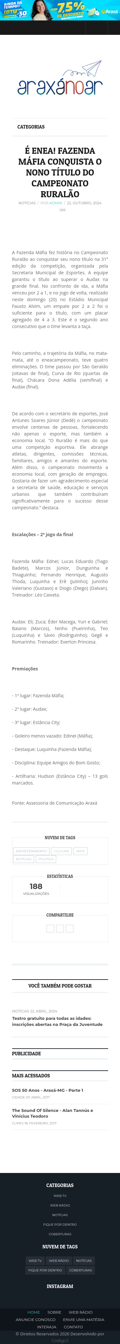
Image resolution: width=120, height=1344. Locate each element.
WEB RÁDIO (60, 1205)
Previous (13, 986)
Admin (55, 203)
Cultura (61, 851)
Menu (16, 27)
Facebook (62, 27)
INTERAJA (46, 1326)
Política (45, 859)
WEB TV (59, 1196)
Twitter (50, 27)
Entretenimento (31, 851)
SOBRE (54, 1312)
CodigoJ (60, 1340)
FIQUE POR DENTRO (60, 1225)
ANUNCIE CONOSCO (35, 1319)
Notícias (27, 203)
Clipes (18, 1123)
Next (107, 986)
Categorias (31, 127)
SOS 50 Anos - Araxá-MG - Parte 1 (47, 1090)
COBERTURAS (60, 1234)
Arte (80, 851)
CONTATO (73, 1326)
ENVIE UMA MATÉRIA (83, 1319)
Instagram (74, 27)
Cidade (18, 1097)
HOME (34, 1312)
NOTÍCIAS (60, 1215)
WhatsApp (70, 929)
